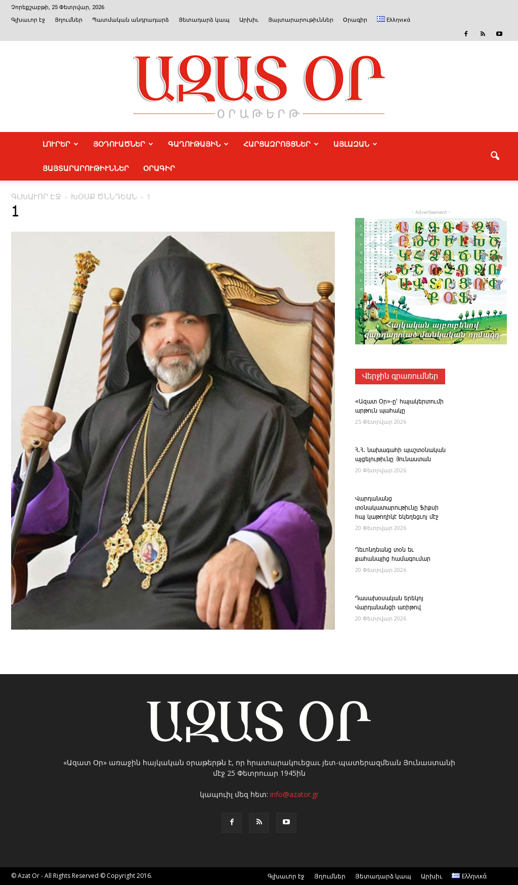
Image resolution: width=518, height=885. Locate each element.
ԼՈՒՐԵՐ (60, 144)
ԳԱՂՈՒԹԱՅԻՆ (198, 144)
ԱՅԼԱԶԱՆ (355, 144)
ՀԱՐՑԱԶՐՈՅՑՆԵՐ (281, 144)
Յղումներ (68, 20)
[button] (495, 156)
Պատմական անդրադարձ (130, 20)
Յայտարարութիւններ (300, 20)
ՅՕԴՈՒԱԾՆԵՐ (123, 144)
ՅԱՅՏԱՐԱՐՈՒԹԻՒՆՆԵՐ (85, 168)
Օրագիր (355, 20)
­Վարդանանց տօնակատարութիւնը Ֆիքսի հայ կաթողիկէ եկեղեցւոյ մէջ (397, 508)
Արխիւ (248, 20)
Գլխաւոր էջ (28, 20)
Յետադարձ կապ (204, 20)
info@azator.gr (294, 794)
